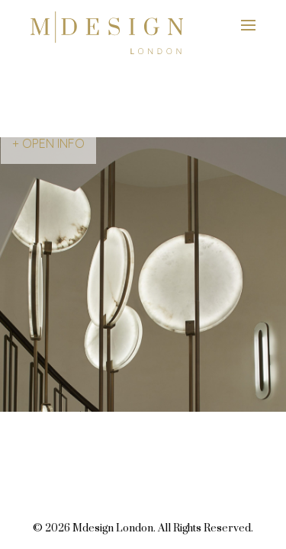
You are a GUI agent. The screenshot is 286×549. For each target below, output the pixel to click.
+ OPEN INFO (48, 143)
